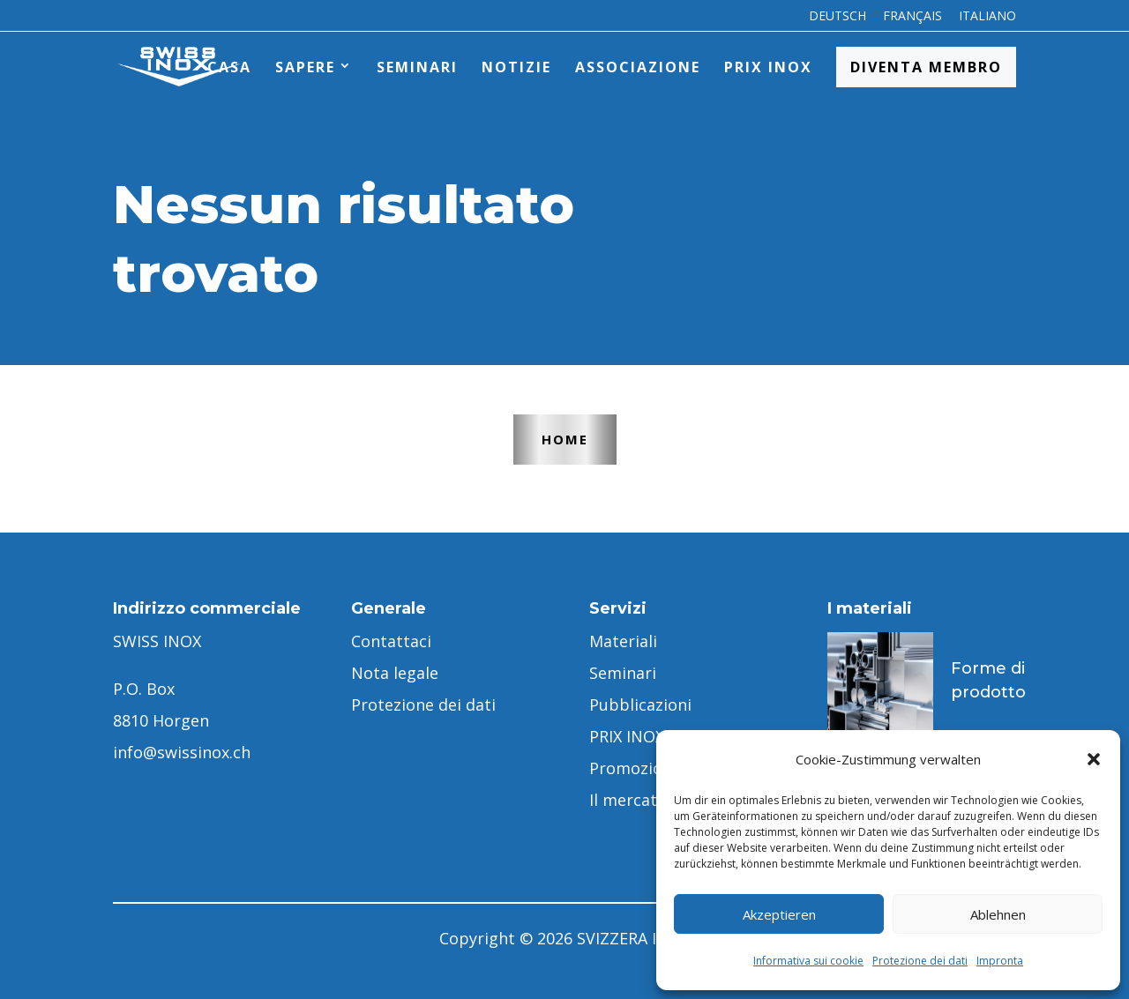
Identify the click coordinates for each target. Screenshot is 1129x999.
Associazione (637, 67)
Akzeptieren (779, 914)
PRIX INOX (768, 67)
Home (565, 439)
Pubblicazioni (640, 704)
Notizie (516, 67)
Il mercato (628, 799)
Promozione (635, 768)
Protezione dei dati (920, 960)
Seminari (417, 67)
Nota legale (394, 672)
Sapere (305, 67)
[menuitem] (837, 21)
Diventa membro (926, 67)
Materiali (623, 641)
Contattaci (391, 641)
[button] (1094, 759)
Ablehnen (998, 914)
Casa (229, 67)
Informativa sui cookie (808, 960)
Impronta (999, 960)
